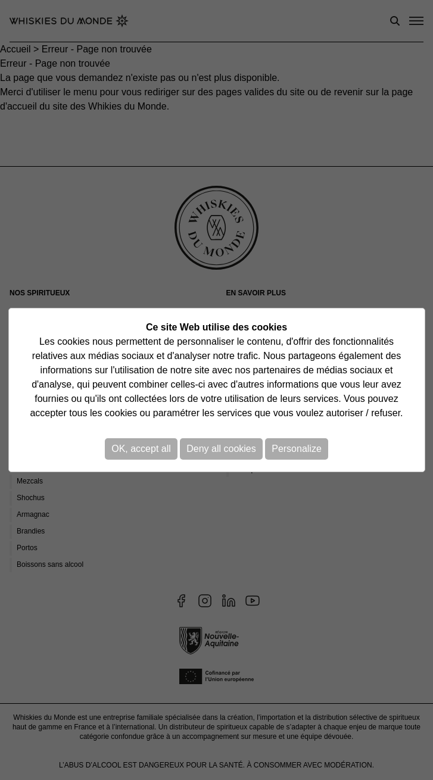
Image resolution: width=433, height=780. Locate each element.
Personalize (297, 449)
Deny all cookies (221, 449)
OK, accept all (141, 449)
